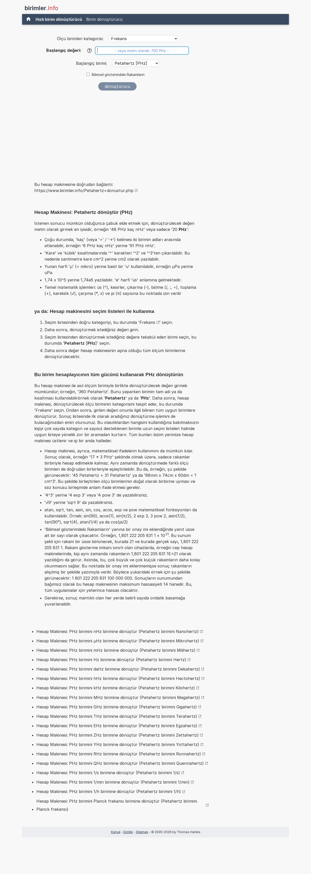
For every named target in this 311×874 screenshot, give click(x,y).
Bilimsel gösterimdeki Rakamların (118, 75)
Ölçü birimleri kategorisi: (80, 38)
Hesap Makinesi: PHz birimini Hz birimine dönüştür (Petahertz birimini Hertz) (111, 659)
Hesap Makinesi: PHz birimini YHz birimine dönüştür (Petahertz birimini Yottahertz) (117, 744)
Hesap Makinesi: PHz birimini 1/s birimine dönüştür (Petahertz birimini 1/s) (108, 772)
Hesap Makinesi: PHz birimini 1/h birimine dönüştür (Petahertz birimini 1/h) (108, 791)
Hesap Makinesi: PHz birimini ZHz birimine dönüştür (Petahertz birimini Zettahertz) (117, 735)
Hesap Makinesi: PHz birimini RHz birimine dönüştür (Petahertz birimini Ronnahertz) (118, 753)
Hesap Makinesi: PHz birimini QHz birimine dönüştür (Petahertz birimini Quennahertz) (120, 763)
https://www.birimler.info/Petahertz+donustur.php (83, 190)
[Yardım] (89, 50)
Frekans (147, 322)
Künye (115, 832)
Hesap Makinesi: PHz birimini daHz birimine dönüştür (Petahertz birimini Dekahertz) (118, 669)
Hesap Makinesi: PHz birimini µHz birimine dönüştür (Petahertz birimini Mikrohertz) (117, 640)
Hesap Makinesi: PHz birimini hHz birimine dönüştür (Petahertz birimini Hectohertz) (118, 678)
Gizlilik (128, 832)
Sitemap (142, 832)
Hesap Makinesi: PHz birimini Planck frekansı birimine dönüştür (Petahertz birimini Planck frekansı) (116, 805)
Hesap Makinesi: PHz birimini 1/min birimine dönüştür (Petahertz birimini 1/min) (113, 782)
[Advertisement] (117, 132)
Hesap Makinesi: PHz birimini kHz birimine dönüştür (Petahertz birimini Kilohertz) (115, 687)
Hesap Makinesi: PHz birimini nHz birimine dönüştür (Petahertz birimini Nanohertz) (117, 631)
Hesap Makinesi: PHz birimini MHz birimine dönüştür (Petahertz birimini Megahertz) (118, 697)
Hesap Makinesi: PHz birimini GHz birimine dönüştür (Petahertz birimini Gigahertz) (116, 706)
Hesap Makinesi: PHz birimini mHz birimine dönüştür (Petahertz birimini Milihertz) (115, 650)
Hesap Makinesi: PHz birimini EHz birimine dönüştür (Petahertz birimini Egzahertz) (116, 725)
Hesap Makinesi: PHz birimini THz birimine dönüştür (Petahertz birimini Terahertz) (116, 716)
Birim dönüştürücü (104, 19)
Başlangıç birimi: (92, 63)
